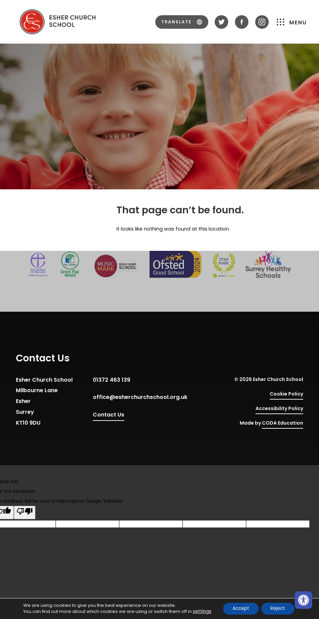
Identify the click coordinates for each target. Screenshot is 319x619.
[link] (303, 600)
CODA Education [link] (282, 424)
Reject (278, 608)
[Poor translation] (24, 513)
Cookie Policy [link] (286, 393)
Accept (239, 608)
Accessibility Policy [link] (279, 408)
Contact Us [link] (108, 415)
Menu (292, 22)
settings (200, 612)
